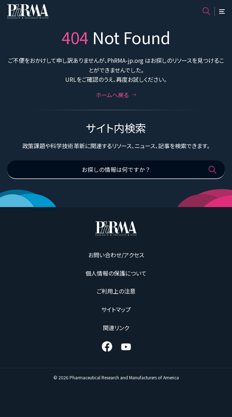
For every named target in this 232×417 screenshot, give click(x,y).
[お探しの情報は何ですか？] (116, 169)
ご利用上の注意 (116, 291)
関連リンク (116, 327)
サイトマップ (116, 309)
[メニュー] (222, 11)
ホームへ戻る (116, 94)
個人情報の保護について (116, 273)
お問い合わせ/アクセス (116, 254)
